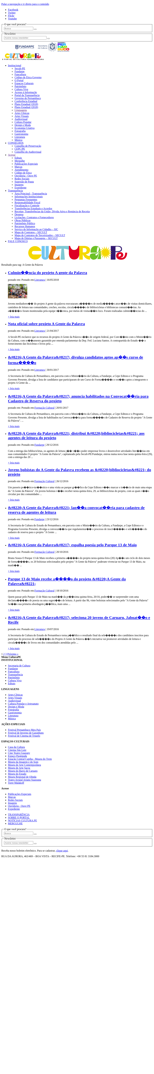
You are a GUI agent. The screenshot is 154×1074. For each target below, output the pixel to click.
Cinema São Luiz (17, 750)
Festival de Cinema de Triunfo (24, 735)
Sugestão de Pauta (24, 181)
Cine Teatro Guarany (19, 753)
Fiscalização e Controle (27, 205)
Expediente (20, 187)
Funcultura (20, 74)
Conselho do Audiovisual (28, 151)
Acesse (11, 154)
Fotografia (20, 131)
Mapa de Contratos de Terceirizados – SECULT (40, 235)
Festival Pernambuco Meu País (24, 729)
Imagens (19, 184)
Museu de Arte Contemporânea (24, 765)
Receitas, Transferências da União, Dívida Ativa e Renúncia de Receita (52, 211)
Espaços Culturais (24, 83)
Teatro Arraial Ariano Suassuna (24, 779)
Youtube (12, 18)
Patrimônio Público (25, 223)
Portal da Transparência (27, 95)
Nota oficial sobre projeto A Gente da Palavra (46, 324)
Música (18, 140)
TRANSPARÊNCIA (19, 814)
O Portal (19, 80)
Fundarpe (19, 71)
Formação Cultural (44, 407)
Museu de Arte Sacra (19, 767)
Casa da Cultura (16, 747)
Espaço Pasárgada (17, 756)
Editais (18, 157)
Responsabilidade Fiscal (27, 202)
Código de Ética (23, 172)
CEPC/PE (20, 148)
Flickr (11, 15)
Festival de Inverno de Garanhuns (26, 732)
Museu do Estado (17, 773)
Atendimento (21, 169)
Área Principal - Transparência (31, 193)
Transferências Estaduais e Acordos (33, 208)
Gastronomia (21, 134)
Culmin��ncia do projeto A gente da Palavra (47, 272)
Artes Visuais (22, 116)
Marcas (18, 166)
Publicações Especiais (26, 163)
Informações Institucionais (29, 196)
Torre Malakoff (16, 782)
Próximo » (12, 654)
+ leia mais (14, 316)
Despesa (19, 214)
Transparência (15, 190)
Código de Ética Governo (28, 77)
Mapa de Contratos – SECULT (31, 232)
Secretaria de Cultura (19, 665)
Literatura (20, 137)
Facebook (13, 9)
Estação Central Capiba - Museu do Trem (30, 759)
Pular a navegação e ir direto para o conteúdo (25, 4)
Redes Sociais (22, 178)
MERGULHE (15, 823)
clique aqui (62, 850)
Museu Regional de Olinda (22, 776)
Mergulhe (20, 160)
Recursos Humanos (25, 226)
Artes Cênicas (22, 113)
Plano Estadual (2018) (26, 104)
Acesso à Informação (26, 92)
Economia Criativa (24, 128)
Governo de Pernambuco (28, 98)
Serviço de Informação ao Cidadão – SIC (36, 229)
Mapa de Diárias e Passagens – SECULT (36, 238)
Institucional (14, 65)
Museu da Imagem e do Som (23, 762)
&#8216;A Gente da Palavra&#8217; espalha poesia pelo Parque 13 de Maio (72, 545)
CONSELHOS (15, 143)
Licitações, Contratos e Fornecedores (34, 217)
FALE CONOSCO (18, 241)
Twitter (12, 12)
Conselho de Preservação (28, 145)
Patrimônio (20, 86)
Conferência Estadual (26, 101)
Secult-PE (20, 68)
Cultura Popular (23, 122)
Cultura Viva (21, 89)
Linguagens (21, 110)
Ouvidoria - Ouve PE (26, 175)
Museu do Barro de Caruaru (23, 770)
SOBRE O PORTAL (19, 817)
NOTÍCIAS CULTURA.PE (22, 820)
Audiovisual (21, 119)
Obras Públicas (22, 220)
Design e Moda (23, 125)
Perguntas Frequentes (26, 199)
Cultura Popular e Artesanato (23, 703)
